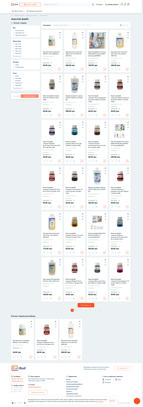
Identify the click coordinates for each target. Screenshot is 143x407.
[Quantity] (48, 69)
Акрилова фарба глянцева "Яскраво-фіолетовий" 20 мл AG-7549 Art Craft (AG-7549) (51, 144)
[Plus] (51, 69)
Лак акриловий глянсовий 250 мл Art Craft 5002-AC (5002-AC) (51, 235)
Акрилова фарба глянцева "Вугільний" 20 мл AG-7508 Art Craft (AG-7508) (97, 281)
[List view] (124, 25)
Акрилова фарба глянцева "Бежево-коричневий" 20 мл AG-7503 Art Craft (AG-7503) (97, 144)
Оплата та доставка (72, 381)
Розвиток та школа (19, 15)
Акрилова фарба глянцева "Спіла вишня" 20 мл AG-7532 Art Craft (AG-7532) (74, 190)
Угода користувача (71, 389)
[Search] (93, 4)
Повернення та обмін (72, 386)
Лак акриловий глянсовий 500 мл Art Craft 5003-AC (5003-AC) (119, 53)
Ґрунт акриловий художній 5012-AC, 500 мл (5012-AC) (51, 280)
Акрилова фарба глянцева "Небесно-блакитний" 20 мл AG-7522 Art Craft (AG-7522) (119, 236)
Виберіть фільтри (30, 96)
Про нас (68, 379)
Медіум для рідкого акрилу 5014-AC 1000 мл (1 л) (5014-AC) (74, 97)
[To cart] (59, 69)
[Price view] (127, 25)
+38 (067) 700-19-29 (17, 379)
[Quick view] (60, 32)
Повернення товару (72, 393)
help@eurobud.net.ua (34, 387)
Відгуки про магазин (35, 11)
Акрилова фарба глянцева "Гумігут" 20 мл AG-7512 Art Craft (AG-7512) (74, 235)
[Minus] (44, 69)
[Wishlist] (60, 35)
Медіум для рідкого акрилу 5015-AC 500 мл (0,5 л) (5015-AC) (97, 189)
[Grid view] (121, 25)
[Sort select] (68, 25)
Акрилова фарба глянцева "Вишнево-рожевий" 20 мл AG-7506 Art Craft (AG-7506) (120, 190)
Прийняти (112, 400)
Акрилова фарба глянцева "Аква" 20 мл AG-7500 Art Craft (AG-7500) (74, 143)
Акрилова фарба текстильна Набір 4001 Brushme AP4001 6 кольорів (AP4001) (97, 53)
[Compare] (60, 37)
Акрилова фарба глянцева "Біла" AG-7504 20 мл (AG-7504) (51, 97)
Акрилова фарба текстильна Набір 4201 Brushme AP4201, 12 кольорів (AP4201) (120, 143)
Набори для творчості (31, 15)
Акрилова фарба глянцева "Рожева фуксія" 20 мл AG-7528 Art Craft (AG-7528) (120, 282)
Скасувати (16, 96)
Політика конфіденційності (74, 384)
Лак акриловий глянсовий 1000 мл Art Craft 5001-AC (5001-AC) (74, 53)
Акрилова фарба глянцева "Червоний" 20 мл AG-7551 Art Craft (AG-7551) (51, 189)
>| (99, 310)
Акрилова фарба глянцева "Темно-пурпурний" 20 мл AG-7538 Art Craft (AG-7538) (97, 98)
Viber (118, 380)
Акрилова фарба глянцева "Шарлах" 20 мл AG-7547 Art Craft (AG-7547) (74, 281)
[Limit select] (89, 25)
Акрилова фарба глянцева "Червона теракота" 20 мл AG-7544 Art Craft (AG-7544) (120, 98)
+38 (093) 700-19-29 (17, 381)
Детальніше (99, 401)
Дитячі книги (18, 11)
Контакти (69, 391)
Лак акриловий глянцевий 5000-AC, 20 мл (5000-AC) (51, 53)
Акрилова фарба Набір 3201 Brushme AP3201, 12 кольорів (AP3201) (96, 235)
